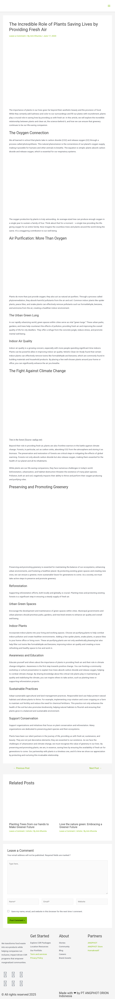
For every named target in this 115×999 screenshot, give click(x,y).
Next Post (95, 770)
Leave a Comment (17, 37)
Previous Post (21, 770)
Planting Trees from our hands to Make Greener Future (29, 827)
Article (29, 833)
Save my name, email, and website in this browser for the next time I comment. (47, 913)
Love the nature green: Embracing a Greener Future (80, 827)
